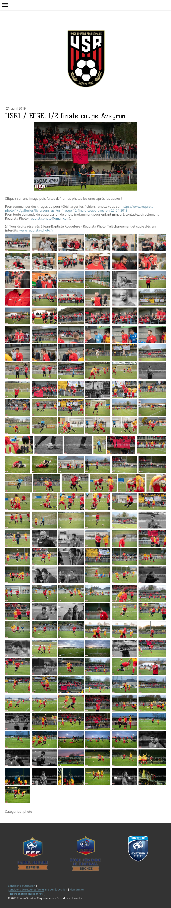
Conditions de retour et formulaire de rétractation (37, 889)
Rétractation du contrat (26, 893)
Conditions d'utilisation (21, 886)
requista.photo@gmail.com (49, 218)
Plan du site (77, 889)
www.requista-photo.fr (36, 230)
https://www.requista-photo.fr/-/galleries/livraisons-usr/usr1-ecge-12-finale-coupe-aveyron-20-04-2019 (79, 208)
